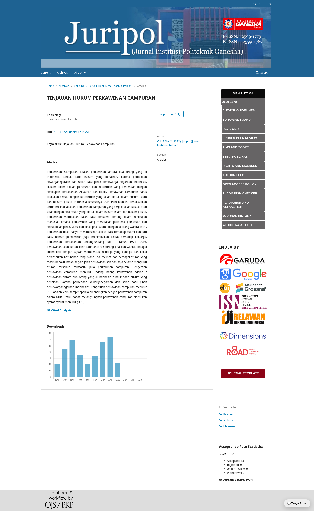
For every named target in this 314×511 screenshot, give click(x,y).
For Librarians (227, 426)
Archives (62, 72)
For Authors (226, 420)
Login (270, 3)
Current (46, 72)
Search (264, 72)
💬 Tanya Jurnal (297, 503)
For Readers (226, 414)
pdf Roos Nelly (172, 114)
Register (257, 3)
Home (50, 86)
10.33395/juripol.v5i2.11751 (71, 132)
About (78, 72)
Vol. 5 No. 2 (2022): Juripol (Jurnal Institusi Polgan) (103, 86)
